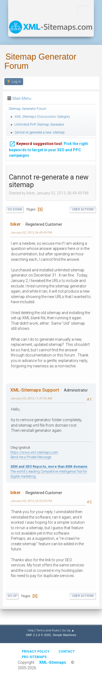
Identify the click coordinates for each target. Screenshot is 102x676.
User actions (83, 209)
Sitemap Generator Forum (40, 61)
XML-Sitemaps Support (34, 390)
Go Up (12, 596)
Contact (66, 651)
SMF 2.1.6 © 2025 (38, 635)
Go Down (15, 209)
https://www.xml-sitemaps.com (34, 452)
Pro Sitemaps (34, 657)
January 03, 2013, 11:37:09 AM (31, 398)
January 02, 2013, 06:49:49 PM (31, 232)
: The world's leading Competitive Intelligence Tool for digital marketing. (49, 471)
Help (31, 630)
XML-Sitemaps (52, 662)
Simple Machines (64, 635)
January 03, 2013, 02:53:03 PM (31, 501)
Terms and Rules (48, 630)
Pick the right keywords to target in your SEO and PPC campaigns (48, 149)
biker (15, 224)
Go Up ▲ (68, 630)
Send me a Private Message (30, 457)
